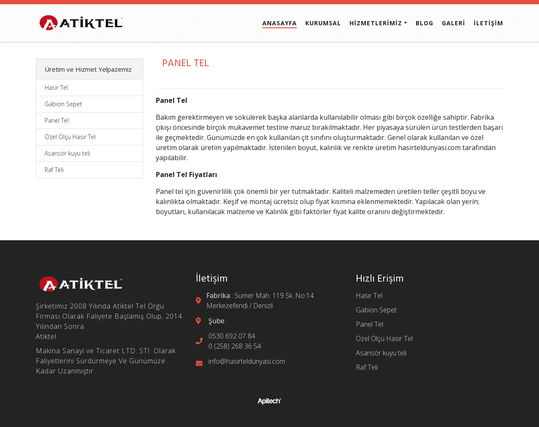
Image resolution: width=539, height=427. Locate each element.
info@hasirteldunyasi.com (246, 361)
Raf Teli (54, 170)
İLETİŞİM (488, 23)
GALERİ (453, 23)
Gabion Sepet (63, 104)
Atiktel (46, 336)
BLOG (424, 23)
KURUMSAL (323, 23)
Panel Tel (57, 120)
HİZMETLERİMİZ (376, 23)
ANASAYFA (279, 23)
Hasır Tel (56, 87)
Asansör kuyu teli (67, 153)
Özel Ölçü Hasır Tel (70, 137)
